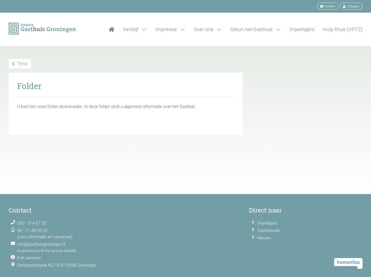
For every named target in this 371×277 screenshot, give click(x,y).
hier (32, 106)
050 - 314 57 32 (31, 223)
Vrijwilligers (267, 223)
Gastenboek (268, 230)
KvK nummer (29, 257)
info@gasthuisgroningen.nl (41, 244)
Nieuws (264, 237)
